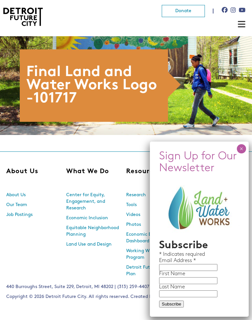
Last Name (172, 287)
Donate (183, 11)
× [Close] (241, 148)
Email (166, 260)
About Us (22, 171)
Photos (133, 224)
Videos (133, 214)
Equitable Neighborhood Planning (92, 231)
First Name (172, 274)
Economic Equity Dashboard (144, 238)
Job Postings (19, 214)
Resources (143, 171)
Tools (131, 204)
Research (136, 195)
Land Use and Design (89, 244)
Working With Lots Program (146, 254)
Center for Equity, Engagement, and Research (85, 202)
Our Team (16, 204)
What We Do (87, 171)
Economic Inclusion (87, 218)
